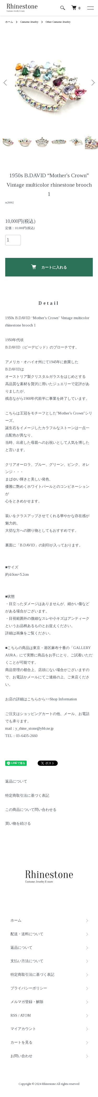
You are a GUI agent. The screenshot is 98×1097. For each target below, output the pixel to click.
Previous (6, 82)
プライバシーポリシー (28, 988)
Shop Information (63, 699)
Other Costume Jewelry (58, 21)
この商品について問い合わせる (30, 810)
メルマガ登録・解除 (26, 1002)
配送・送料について (26, 934)
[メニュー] (90, 8)
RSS (13, 1015)
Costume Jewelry (29, 21)
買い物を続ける (18, 823)
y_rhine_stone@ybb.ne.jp (34, 728)
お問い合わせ (21, 1056)
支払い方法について (26, 961)
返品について (16, 781)
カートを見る (21, 1042)
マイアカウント (23, 1029)
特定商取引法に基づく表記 (27, 795)
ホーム (9, 21)
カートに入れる (49, 266)
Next (92, 82)
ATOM (25, 1015)
